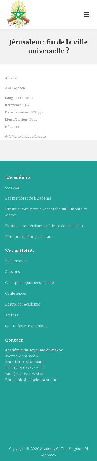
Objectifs (12, 187)
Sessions (12, 272)
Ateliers (11, 315)
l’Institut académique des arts (29, 237)
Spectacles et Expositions (26, 326)
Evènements (16, 261)
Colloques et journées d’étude (29, 283)
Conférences (16, 293)
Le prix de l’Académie (22, 304)
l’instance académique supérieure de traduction (44, 226)
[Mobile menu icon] (86, 14)
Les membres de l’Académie (28, 198)
